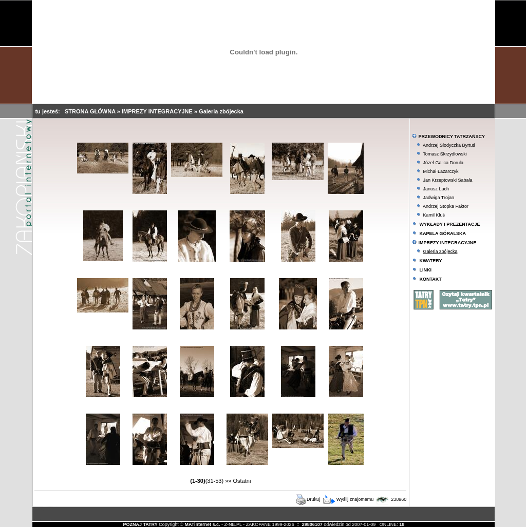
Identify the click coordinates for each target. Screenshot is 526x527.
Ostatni (242, 481)
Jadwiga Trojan (438, 197)
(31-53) (214, 481)
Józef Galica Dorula (443, 162)
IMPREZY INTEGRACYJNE (158, 111)
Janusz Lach (436, 188)
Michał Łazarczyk (440, 171)
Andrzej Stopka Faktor (445, 206)
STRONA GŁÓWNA (91, 111)
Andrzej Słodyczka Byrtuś (449, 145)
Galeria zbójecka (221, 111)
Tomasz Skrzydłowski (445, 154)
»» (228, 481)
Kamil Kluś (434, 215)
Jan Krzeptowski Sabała (447, 180)
